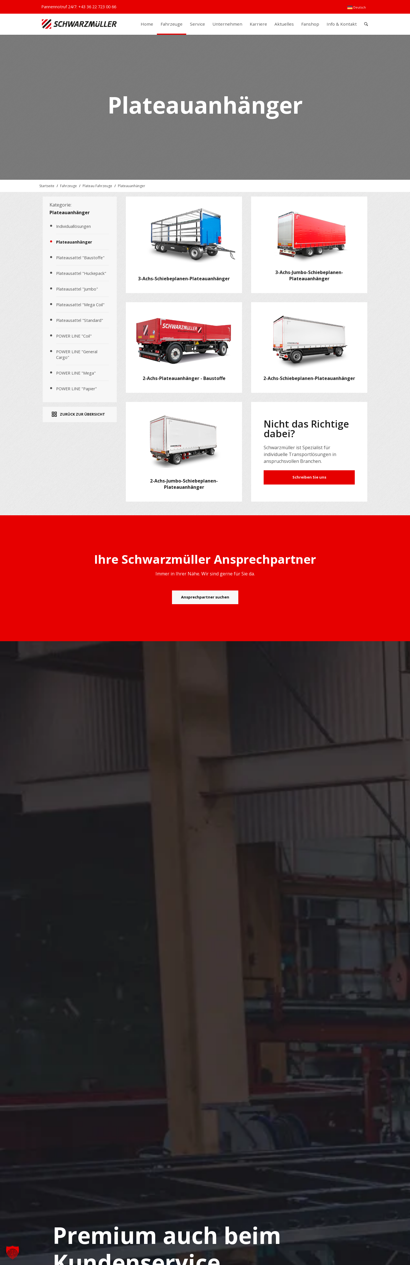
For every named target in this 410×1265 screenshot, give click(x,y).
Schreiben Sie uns (309, 477)
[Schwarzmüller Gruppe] (79, 24)
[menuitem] (356, 7)
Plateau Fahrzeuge (97, 185)
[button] (12, 1252)
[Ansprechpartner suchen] (205, 597)
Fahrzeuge (68, 185)
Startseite (46, 185)
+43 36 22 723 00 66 (97, 6)
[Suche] (366, 24)
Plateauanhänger (131, 185)
